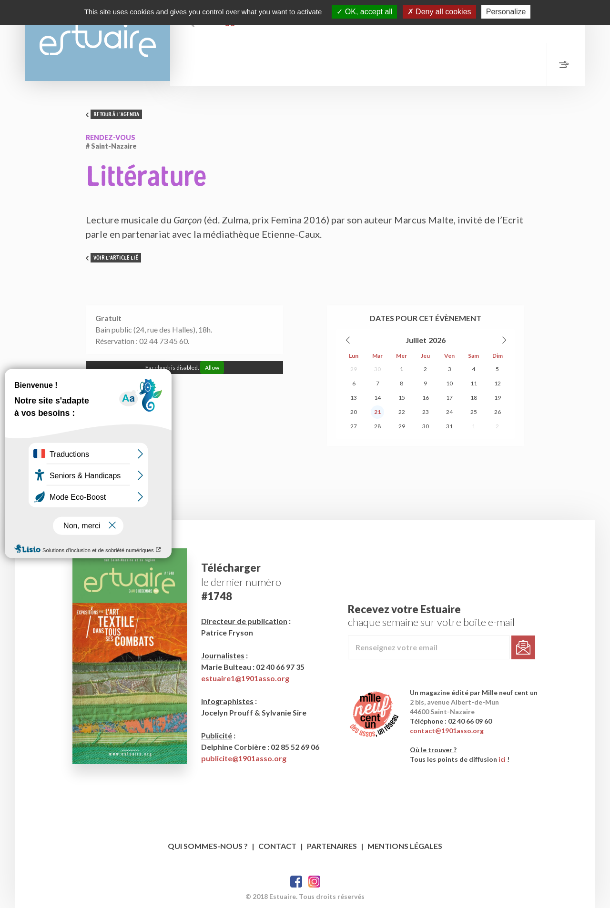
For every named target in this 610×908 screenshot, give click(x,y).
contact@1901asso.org (447, 730)
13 (353, 397)
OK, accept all (364, 12)
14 (377, 397)
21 (377, 411)
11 (473, 383)
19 (497, 397)
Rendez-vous (110, 137)
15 (401, 397)
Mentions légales (404, 845)
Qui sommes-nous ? (208, 845)
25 (473, 411)
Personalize (506, 12)
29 (353, 369)
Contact (277, 845)
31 (449, 426)
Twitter (314, 882)
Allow (212, 367)
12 (497, 383)
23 (425, 411)
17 (449, 397)
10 (449, 383)
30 (377, 369)
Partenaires (332, 845)
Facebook (296, 882)
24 (449, 411)
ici (502, 759)
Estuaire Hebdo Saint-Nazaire (97, 40)
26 (497, 411)
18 (473, 397)
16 (425, 397)
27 (353, 426)
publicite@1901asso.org (243, 758)
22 (401, 411)
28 (377, 426)
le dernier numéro (241, 582)
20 (353, 411)
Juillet (416, 339)
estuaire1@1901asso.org (245, 678)
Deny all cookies (439, 12)
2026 (437, 339)
